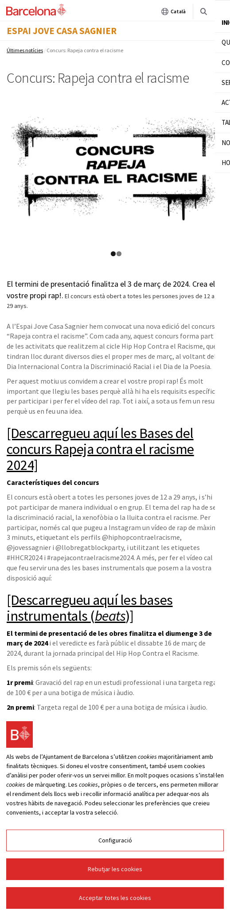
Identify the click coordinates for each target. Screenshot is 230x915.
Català (173, 11)
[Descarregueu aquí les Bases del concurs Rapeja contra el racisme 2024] (100, 449)
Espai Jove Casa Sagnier (62, 31)
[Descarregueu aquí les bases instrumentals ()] (90, 608)
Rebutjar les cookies (115, 869)
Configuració (115, 840)
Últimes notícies (25, 50)
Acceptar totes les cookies (115, 898)
